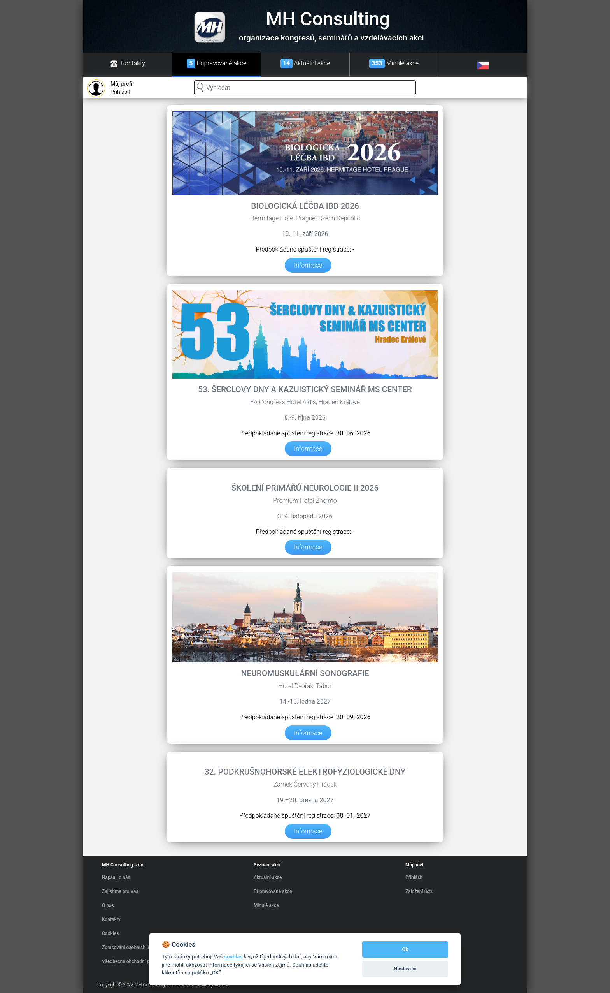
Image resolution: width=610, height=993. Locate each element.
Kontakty (111, 919)
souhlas (233, 956)
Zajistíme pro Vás (120, 891)
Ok (405, 949)
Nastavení (405, 969)
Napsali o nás (116, 877)
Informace (308, 265)
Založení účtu (419, 891)
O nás (108, 905)
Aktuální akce (268, 877)
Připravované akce (273, 891)
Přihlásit (110, 88)
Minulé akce (266, 905)
